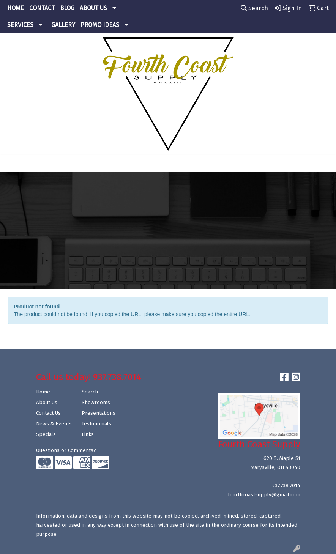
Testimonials (96, 424)
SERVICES (20, 24)
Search (254, 8)
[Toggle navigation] (12, 163)
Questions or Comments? (66, 450)
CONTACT (42, 8)
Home (43, 392)
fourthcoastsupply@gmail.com (264, 495)
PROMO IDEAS (99, 24)
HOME (15, 8)
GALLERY (63, 24)
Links (88, 434)
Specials (46, 434)
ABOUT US (93, 8)
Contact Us (48, 413)
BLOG (67, 8)
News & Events (54, 424)
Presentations (98, 413)
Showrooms (96, 403)
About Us (46, 403)
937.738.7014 (286, 486)
